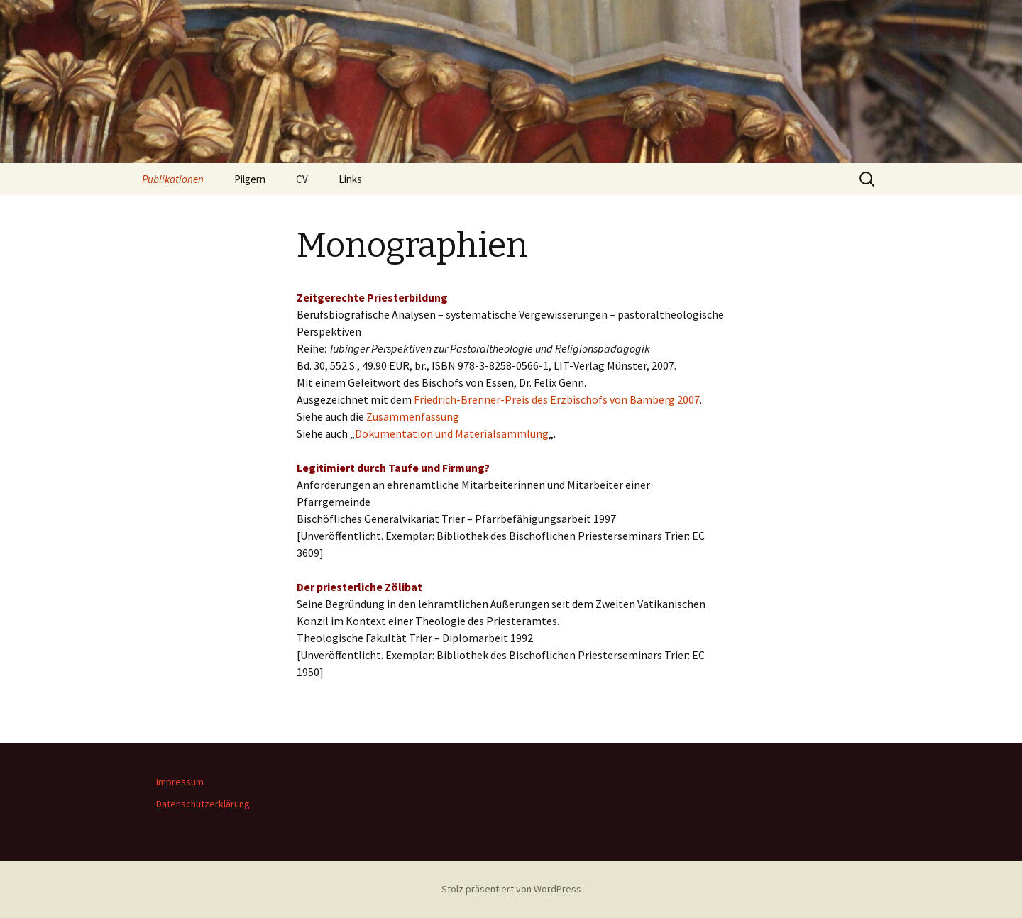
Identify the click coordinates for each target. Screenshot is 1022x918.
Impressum (180, 781)
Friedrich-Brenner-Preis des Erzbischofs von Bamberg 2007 (557, 399)
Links (350, 179)
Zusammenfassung (412, 416)
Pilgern (249, 179)
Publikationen (173, 179)
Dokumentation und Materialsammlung (452, 433)
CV (302, 179)
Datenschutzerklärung (203, 803)
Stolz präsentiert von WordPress (511, 889)
